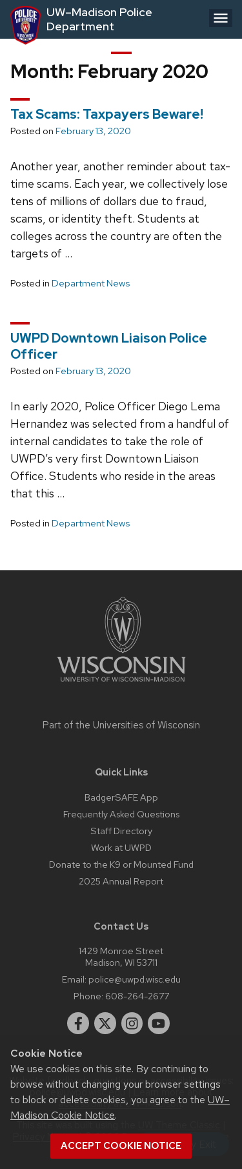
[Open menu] (220, 18)
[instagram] (132, 1023)
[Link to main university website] (121, 684)
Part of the (121, 725)
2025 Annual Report (121, 881)
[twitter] (105, 1023)
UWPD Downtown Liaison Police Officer (108, 346)
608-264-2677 (137, 996)
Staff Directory (121, 830)
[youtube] (159, 1023)
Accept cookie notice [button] (121, 1145)
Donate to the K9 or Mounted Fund (121, 864)
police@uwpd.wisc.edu (134, 979)
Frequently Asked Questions (121, 814)
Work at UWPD (121, 847)
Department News (91, 283)
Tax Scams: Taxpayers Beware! (106, 114)
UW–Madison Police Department (99, 19)
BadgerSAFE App (121, 797)
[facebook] (78, 1023)
